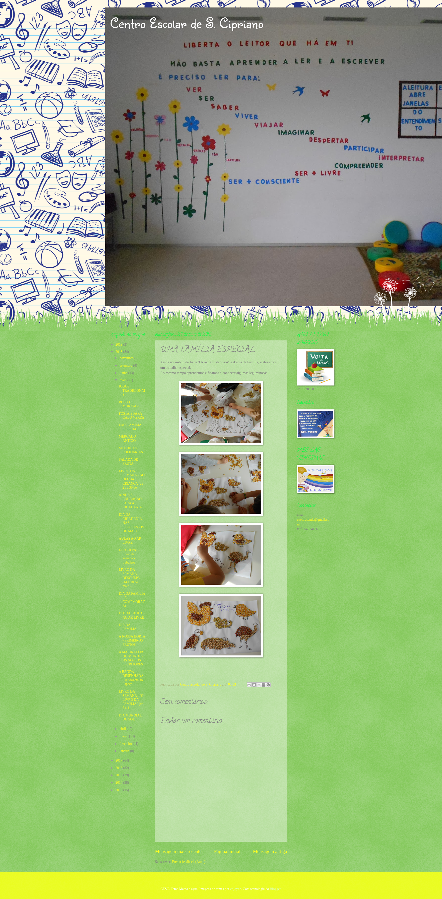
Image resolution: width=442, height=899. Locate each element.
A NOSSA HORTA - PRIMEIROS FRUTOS (132, 640)
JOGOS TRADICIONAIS (132, 390)
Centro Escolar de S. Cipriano (186, 23)
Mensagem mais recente (178, 851)
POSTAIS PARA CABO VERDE (131, 416)
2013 (119, 790)
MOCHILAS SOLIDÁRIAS (131, 450)
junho (124, 373)
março (124, 736)
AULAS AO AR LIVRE (130, 541)
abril (123, 729)
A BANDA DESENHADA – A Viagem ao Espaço (131, 678)
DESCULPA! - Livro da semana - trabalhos (129, 556)
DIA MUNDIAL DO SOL (130, 717)
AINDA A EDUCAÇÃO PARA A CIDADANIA (130, 501)
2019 (119, 344)
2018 (119, 352)
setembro (126, 365)
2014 (119, 782)
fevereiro (126, 744)
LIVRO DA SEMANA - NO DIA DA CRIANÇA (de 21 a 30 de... (132, 479)
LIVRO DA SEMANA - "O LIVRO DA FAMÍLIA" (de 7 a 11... (131, 700)
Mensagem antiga (270, 851)
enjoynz (235, 889)
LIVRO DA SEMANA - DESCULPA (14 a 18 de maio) (129, 578)
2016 (119, 768)
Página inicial (227, 851)
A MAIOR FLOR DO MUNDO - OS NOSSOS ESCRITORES (131, 658)
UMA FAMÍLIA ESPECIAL (130, 427)
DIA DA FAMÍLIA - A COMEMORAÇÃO (132, 600)
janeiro (125, 751)
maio (123, 380)
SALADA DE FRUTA (128, 462)
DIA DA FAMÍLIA (127, 627)
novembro (127, 358)
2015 (119, 775)
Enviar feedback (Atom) (188, 862)
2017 (119, 760)
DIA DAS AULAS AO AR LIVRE (132, 615)
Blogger (275, 889)
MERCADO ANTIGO (127, 439)
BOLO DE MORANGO (129, 404)
